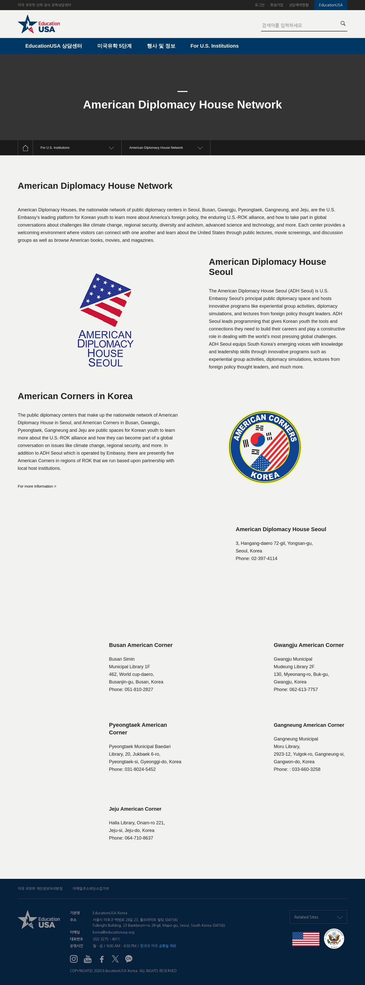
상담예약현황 (299, 5)
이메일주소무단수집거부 (91, 888)
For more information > (37, 486)
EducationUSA (331, 5)
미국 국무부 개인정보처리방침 (40, 888)
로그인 (260, 5)
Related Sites (318, 917)
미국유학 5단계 (114, 46)
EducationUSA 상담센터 (53, 46)
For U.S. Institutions (215, 46)
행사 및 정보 (161, 46)
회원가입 (276, 5)
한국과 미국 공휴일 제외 (158, 946)
